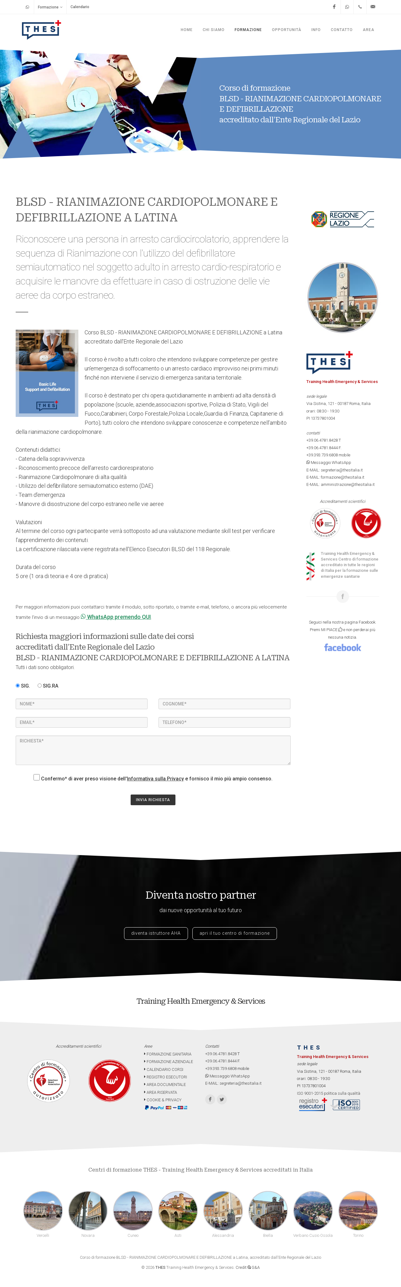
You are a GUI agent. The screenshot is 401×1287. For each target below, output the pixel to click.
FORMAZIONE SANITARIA (167, 1054)
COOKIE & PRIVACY (162, 1100)
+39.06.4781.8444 (322, 447)
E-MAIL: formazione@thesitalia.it (335, 477)
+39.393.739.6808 (322, 455)
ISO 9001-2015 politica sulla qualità (328, 1093)
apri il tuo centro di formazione (235, 933)
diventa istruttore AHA (156, 933)
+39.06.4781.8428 (322, 440)
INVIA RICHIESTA (153, 800)
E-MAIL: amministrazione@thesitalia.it (340, 484)
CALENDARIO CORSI (163, 1069)
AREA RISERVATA (160, 1092)
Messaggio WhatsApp (328, 462)
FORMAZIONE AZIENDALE (168, 1061)
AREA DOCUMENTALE (165, 1084)
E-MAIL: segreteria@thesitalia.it (334, 470)
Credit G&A (248, 1267)
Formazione (50, 7)
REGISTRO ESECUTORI (165, 1077)
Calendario (79, 7)
